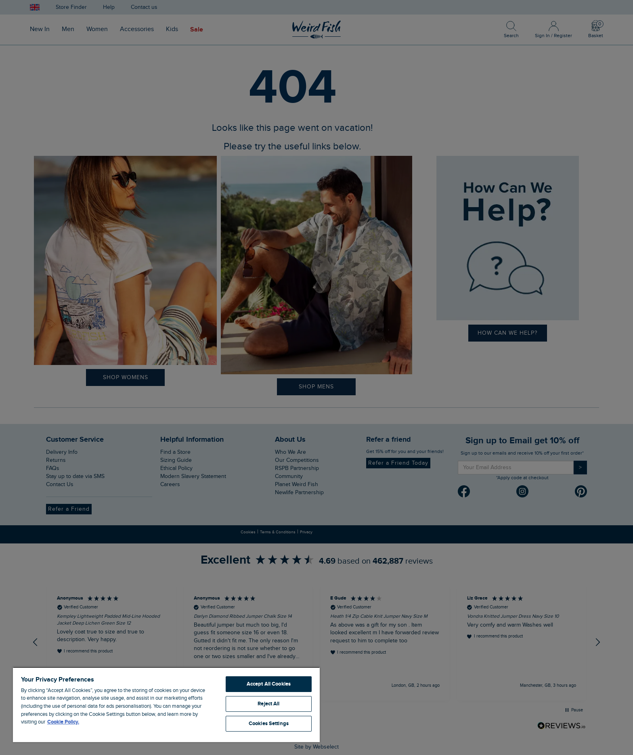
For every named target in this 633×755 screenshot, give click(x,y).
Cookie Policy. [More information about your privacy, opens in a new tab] (63, 722)
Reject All (268, 703)
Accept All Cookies (269, 684)
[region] (166, 704)
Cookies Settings (269, 723)
